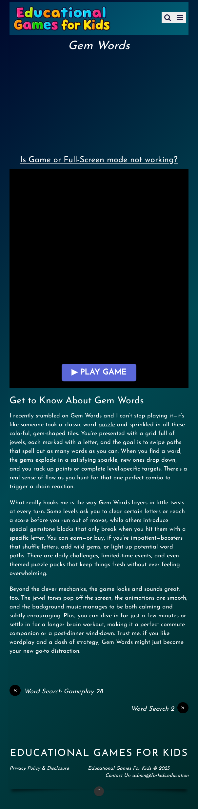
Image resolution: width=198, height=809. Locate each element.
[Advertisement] (99, 102)
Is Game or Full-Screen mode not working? (99, 160)
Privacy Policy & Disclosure (39, 768)
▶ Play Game (99, 372)
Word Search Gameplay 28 (56, 691)
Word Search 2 (159, 709)
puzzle (106, 425)
